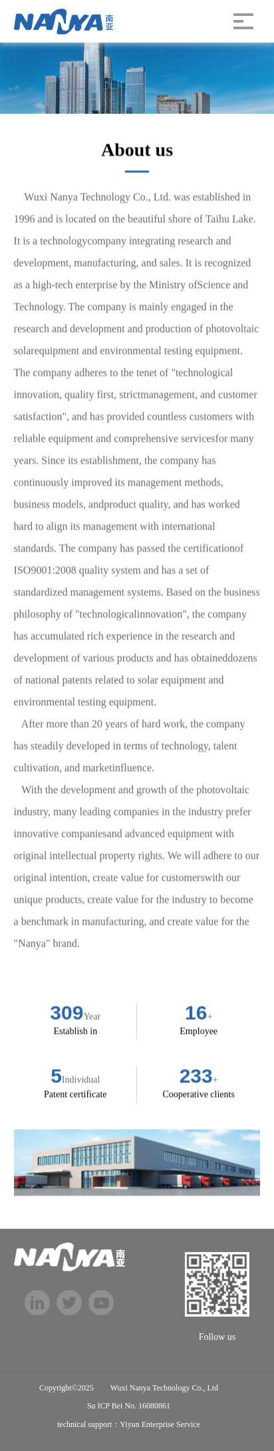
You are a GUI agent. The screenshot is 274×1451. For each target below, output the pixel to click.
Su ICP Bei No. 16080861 (128, 1405)
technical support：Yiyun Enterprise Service (128, 1424)
